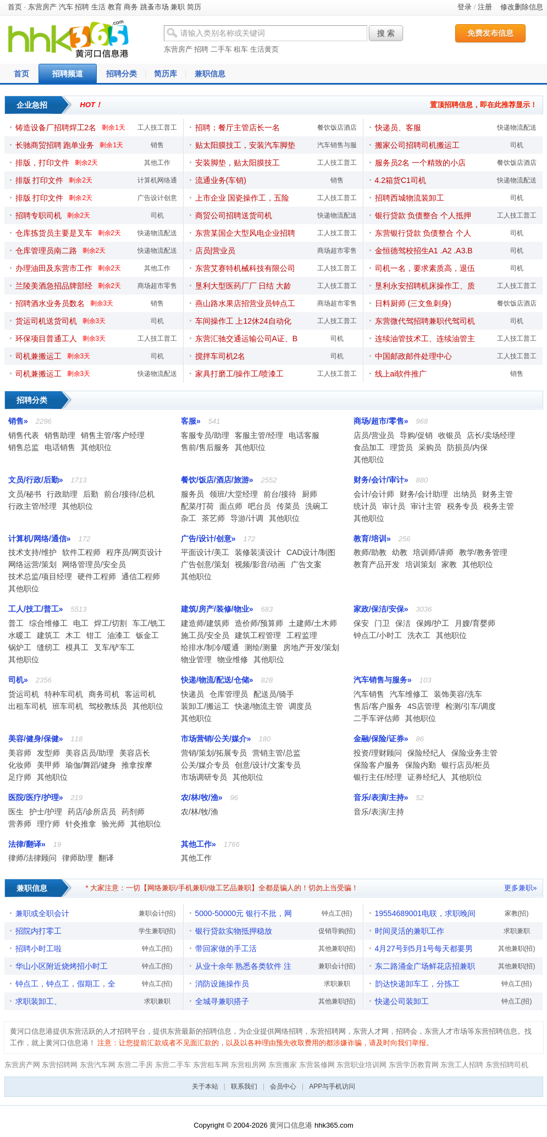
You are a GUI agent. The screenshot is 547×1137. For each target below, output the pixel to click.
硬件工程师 (97, 576)
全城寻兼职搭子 (222, 1001)
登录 (464, 7)
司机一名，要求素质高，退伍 (425, 268)
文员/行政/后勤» (35, 479)
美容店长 (134, 752)
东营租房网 (248, 1065)
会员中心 (283, 1086)
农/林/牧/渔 (199, 811)
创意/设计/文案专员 (268, 765)
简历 (194, 7)
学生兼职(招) (157, 931)
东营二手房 (135, 1065)
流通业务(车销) (220, 180)
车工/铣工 (148, 623)
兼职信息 (210, 73)
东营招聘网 (60, 1065)
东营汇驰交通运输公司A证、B (246, 338)
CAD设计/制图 (310, 552)
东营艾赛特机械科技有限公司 (245, 268)
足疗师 (19, 777)
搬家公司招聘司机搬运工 (417, 145)
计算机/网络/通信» (39, 538)
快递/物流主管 (259, 706)
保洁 (403, 623)
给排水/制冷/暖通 (210, 647)
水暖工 (19, 635)
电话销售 (60, 447)
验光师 (113, 823)
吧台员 (259, 506)
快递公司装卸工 (402, 1001)
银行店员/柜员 (465, 765)
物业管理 (196, 659)
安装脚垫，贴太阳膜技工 (237, 162)
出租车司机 (27, 706)
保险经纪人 (426, 752)
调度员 (300, 706)
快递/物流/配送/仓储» (217, 679)
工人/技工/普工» (35, 608)
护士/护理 (45, 811)
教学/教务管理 (483, 552)
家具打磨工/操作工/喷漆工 (239, 373)
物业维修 (232, 659)
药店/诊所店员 (92, 811)
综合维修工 (48, 623)
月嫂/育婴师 (475, 623)
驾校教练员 (108, 706)
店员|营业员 (215, 250)
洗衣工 (418, 635)
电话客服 (304, 435)
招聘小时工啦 (38, 948)
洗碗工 (316, 506)
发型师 (48, 752)
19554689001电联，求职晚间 (425, 913)
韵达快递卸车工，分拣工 (417, 983)
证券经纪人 (426, 777)
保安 (361, 623)
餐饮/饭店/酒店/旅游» (217, 479)
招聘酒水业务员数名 (50, 303)
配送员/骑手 (273, 694)
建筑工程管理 (258, 635)
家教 (449, 564)
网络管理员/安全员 (94, 564)
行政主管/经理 (32, 506)
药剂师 (133, 811)
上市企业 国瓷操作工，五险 (242, 197)
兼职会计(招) (157, 913)
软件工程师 (81, 552)
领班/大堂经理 (233, 494)
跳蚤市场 (154, 7)
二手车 (221, 49)
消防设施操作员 (222, 983)
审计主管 (426, 506)
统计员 (365, 506)
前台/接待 (279, 494)
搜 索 (386, 33)
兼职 (177, 7)
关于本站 (205, 1086)
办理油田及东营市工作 (53, 268)
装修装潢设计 (258, 552)
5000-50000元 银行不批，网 (243, 913)
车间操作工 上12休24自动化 (243, 321)
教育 (115, 7)
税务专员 (462, 506)
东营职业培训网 (361, 1065)
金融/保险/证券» (380, 738)
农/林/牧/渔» (201, 797)
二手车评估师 (376, 718)
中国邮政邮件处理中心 (413, 356)
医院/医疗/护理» (35, 797)
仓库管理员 (228, 694)
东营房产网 (22, 1065)
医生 (16, 811)
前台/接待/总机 (129, 494)
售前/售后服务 (205, 447)
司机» (18, 679)
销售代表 (23, 435)
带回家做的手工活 (226, 948)
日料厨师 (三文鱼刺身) (413, 303)
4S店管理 (423, 706)
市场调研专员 (204, 777)
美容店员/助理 (89, 752)
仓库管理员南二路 (46, 250)
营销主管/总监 (276, 752)
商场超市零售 (157, 286)
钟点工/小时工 (377, 635)
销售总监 (23, 447)
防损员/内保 (467, 447)
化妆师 (19, 765)
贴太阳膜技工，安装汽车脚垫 (245, 145)
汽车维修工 (409, 694)
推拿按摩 (136, 765)
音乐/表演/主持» (380, 797)
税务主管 (498, 506)
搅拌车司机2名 (220, 356)
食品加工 (368, 447)
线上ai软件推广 (401, 373)
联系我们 (244, 1086)
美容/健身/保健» (35, 738)
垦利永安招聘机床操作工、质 (425, 285)
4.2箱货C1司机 (400, 180)
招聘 (82, 7)
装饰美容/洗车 (458, 694)
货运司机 (23, 694)
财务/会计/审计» (380, 479)
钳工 (94, 635)
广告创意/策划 (205, 564)
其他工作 (157, 163)
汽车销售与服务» (382, 679)
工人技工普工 (157, 127)
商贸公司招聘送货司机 (233, 215)
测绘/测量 (261, 647)
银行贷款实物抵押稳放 (233, 931)
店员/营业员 (373, 435)
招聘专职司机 (38, 215)
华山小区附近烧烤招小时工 (61, 966)
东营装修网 (317, 1065)
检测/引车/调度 (470, 706)
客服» (191, 421)
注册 (485, 7)
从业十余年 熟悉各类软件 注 (243, 966)
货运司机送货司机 (46, 321)
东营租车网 (211, 1065)
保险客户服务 (376, 765)
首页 (15, 7)
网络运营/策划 (32, 564)
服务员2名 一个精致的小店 (420, 162)
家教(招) (517, 913)
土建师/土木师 (313, 623)
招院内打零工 (38, 931)
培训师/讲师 (433, 552)
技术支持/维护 (32, 552)
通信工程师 (140, 576)
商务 (131, 7)
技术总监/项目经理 (40, 576)
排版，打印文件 (42, 162)
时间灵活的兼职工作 (409, 931)
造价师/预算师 (259, 623)
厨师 (309, 494)
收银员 (449, 435)
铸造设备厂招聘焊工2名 (56, 127)
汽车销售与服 (337, 145)
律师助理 (77, 857)
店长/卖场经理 (491, 435)
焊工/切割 (110, 623)
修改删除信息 (521, 7)
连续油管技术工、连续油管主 (425, 338)
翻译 (106, 857)
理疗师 (48, 823)
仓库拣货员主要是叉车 (53, 233)
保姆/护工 (432, 623)
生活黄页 (264, 49)
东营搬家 (282, 1065)
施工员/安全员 (205, 635)
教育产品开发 (376, 564)
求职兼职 (157, 1001)
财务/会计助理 (424, 494)
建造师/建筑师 (205, 623)
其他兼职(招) (337, 948)
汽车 (66, 7)
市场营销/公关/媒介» (216, 738)
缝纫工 (48, 647)
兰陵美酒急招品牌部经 (53, 285)
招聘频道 (67, 73)
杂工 (188, 518)
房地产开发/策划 (311, 647)
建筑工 (48, 635)
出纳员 (465, 494)
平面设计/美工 (205, 552)
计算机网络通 (157, 180)
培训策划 (420, 564)
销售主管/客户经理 (113, 435)
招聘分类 (121, 73)
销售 (157, 145)
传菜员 (288, 506)
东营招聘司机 (506, 1065)
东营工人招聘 (461, 1065)
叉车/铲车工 (114, 647)
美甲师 (48, 765)
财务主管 (497, 494)
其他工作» (198, 844)
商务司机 (104, 694)
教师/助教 (369, 552)
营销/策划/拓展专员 (214, 752)
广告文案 (306, 564)
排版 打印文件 (39, 180)
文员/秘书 (24, 494)
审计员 (393, 506)
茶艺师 (213, 518)
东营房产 (42, 7)
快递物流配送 (157, 233)
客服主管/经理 (259, 435)
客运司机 (140, 694)
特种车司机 (64, 694)
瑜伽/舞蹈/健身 (90, 765)
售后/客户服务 (377, 706)
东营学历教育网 (414, 1065)
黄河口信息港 (290, 1125)
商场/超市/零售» (380, 421)
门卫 (382, 623)
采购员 (429, 447)
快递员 (192, 694)
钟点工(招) (157, 948)
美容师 (19, 752)
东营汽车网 (97, 1065)
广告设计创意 (157, 198)
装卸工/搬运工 (205, 706)
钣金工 (147, 635)
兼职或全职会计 (42, 913)
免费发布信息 (490, 33)
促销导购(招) (337, 931)
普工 (16, 623)
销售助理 (60, 435)
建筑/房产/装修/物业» (217, 608)
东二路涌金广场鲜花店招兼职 (425, 966)
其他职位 (96, 447)
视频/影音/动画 (260, 564)
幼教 (399, 552)
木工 (73, 635)
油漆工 (118, 635)
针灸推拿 (80, 823)
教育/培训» (372, 538)
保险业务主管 (474, 752)
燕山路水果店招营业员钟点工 (245, 303)
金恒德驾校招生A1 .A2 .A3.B (424, 250)
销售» (18, 421)
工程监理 (301, 635)
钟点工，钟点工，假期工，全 (65, 983)
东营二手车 (173, 1065)
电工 (81, 623)
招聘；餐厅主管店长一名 (237, 127)
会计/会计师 (373, 494)
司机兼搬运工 (38, 356)
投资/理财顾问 (377, 752)
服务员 (192, 494)
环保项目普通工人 (46, 338)
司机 (157, 215)
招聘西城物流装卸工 (409, 197)
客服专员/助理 (205, 435)
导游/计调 (246, 518)
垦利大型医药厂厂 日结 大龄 (243, 285)
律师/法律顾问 (32, 857)
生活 (98, 7)
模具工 (77, 647)
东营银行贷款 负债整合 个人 (423, 233)
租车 (241, 49)
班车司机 (67, 706)
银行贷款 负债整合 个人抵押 (423, 215)
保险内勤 (420, 765)
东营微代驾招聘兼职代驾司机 (425, 321)
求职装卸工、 (38, 1001)
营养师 (19, 823)
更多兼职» (520, 888)
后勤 (90, 494)
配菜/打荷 (197, 506)
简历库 (165, 73)
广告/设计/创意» (208, 538)
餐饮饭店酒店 (337, 127)
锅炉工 (19, 647)
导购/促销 (416, 435)
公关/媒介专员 (205, 765)
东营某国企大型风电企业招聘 (245, 233)
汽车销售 (368, 694)
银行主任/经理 (377, 777)
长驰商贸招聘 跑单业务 (55, 145)
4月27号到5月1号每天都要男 (424, 948)
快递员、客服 (398, 127)
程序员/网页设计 (134, 552)
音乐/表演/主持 (378, 811)
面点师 (230, 506)
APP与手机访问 (332, 1086)
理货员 (401, 447)
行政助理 (62, 494)
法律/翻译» (27, 844)
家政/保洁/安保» (380, 608)
